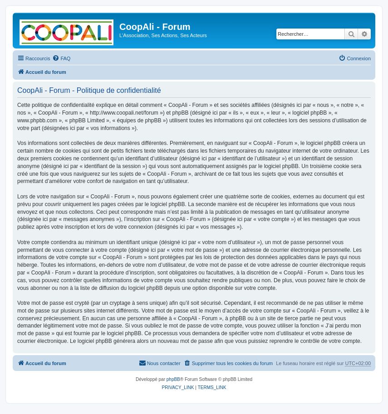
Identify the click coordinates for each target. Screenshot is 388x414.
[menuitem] (61, 58)
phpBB (173, 379)
